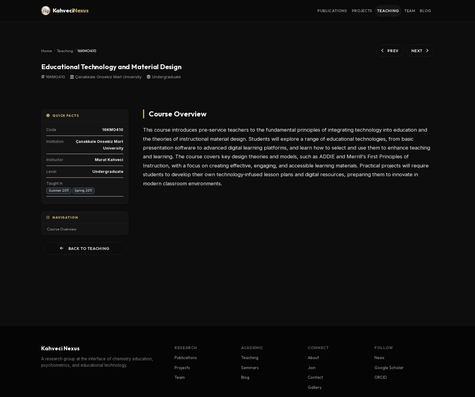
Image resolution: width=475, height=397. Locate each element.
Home (46, 50)
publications (332, 10)
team (409, 10)
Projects (182, 367)
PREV (390, 50)
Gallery (315, 387)
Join (312, 367)
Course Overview (61, 229)
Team (179, 377)
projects (362, 10)
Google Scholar (389, 367)
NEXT (420, 50)
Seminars (250, 367)
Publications (185, 357)
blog (425, 10)
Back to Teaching (85, 248)
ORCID (380, 377)
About (313, 357)
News (379, 357)
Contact (315, 377)
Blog (245, 377)
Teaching (65, 50)
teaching (388, 10)
